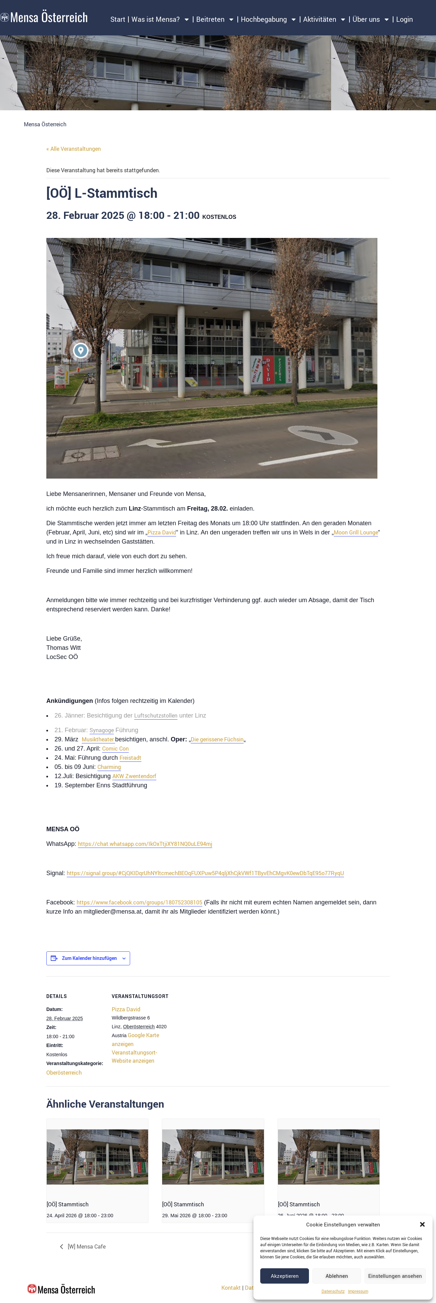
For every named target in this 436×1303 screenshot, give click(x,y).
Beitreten (215, 19)
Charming (109, 767)
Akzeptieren (285, 1275)
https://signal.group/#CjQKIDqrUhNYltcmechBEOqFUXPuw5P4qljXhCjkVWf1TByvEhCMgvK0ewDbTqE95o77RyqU (205, 873)
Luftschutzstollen (155, 715)
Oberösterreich (64, 1072)
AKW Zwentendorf (134, 776)
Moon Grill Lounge (356, 532)
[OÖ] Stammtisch (68, 1204)
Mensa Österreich (45, 124)
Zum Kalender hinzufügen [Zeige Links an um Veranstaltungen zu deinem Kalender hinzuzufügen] (89, 958)
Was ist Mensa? (160, 19)
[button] (422, 1224)
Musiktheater (98, 739)
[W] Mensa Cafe (86, 1246)
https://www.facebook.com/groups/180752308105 (139, 902)
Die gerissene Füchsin (217, 739)
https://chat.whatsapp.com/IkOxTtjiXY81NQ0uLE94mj (145, 844)
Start (117, 19)
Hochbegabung (269, 19)
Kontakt (231, 1287)
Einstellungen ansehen (395, 1275)
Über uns (371, 19)
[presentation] (97, 1157)
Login (404, 19)
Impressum (358, 1291)
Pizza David (161, 532)
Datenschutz (333, 1291)
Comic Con (115, 748)
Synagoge (102, 730)
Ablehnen (337, 1275)
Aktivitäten (324, 19)
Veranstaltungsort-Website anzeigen (134, 1056)
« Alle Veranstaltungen (73, 148)
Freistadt (130, 757)
